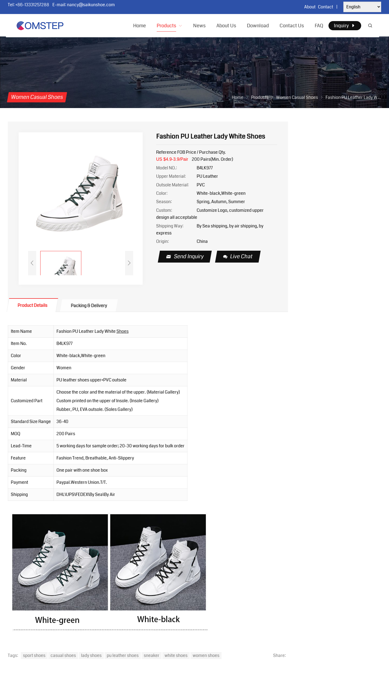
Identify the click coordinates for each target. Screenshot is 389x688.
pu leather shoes (123, 655)
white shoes (176, 655)
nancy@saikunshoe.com (91, 5)
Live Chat (238, 256)
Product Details (32, 305)
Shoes (122, 331)
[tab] (32, 305)
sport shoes (34, 655)
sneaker (151, 655)
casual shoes (63, 655)
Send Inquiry (185, 256)
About (310, 7)
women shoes (206, 655)
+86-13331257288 (32, 5)
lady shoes (91, 655)
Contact (325, 7)
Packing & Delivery (89, 306)
